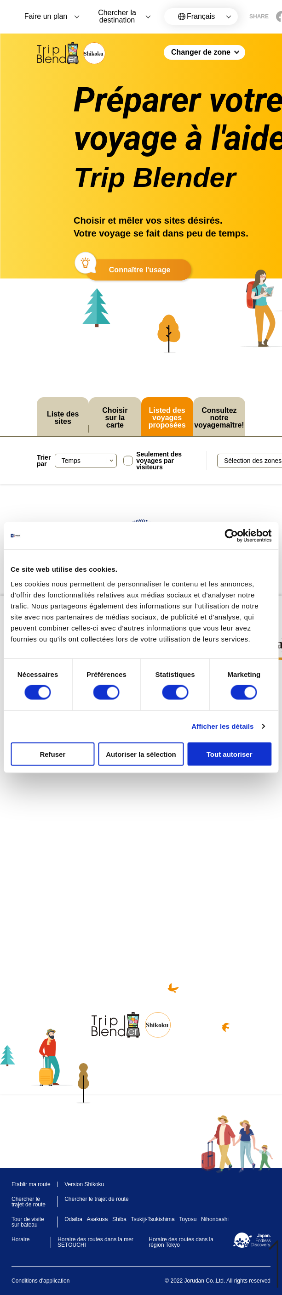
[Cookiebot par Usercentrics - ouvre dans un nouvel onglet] (231, 536)
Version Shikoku (84, 1184)
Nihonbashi (215, 1219)
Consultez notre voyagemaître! (219, 417)
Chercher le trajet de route (96, 1199)
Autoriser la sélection (141, 754)
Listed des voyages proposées (167, 417)
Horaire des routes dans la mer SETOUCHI (95, 1242)
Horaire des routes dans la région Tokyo (181, 1242)
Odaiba (73, 1219)
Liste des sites (63, 417)
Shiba (119, 1219)
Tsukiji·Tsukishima (152, 1219)
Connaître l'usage (140, 270)
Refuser (52, 754)
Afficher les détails (222, 726)
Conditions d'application (40, 1281)
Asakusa (97, 1219)
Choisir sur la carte (114, 417)
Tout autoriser (230, 754)
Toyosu (187, 1219)
